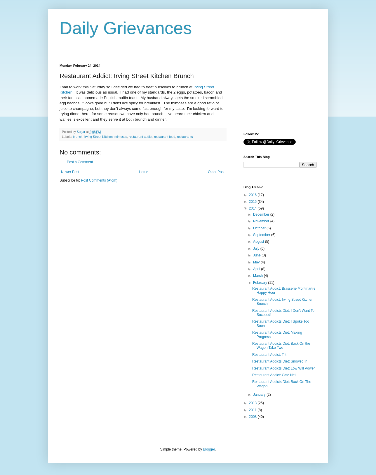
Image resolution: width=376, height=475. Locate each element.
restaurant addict (140, 136)
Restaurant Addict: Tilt (269, 355)
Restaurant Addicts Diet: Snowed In (279, 361)
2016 (253, 195)
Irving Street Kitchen (98, 136)
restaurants (185, 136)
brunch (78, 136)
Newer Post (70, 172)
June (257, 255)
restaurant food (164, 136)
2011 (253, 410)
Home (143, 172)
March (258, 276)
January (260, 395)
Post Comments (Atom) (99, 180)
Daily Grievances (126, 28)
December (261, 214)
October (260, 228)
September (262, 235)
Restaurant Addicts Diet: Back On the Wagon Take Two (281, 346)
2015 (253, 202)
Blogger (209, 449)
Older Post (216, 172)
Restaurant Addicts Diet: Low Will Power (283, 368)
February (260, 283)
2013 (253, 403)
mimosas (120, 136)
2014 (253, 208)
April (257, 269)
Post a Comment (80, 162)
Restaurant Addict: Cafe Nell (274, 375)
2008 (253, 417)
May (257, 262)
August (259, 242)
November (261, 221)
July (256, 249)
